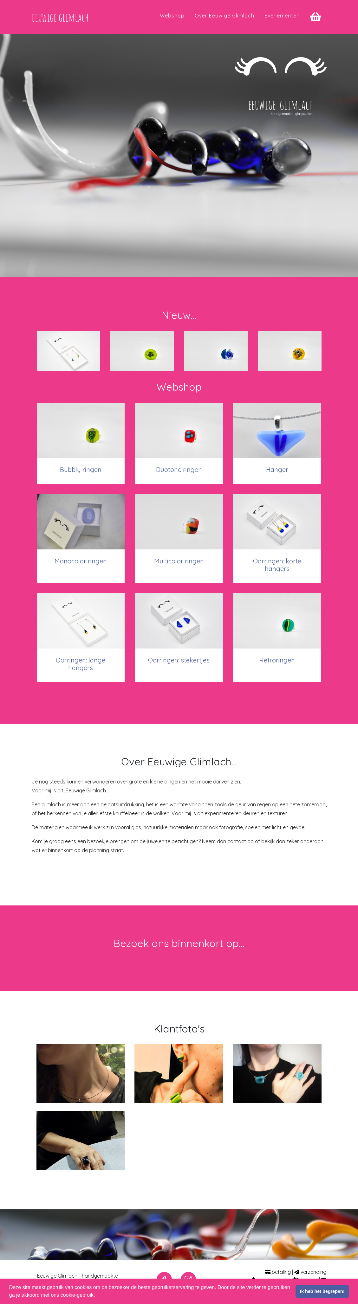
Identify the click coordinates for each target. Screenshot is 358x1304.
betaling (278, 1272)
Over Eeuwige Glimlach (224, 19)
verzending (310, 1272)
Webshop (172, 19)
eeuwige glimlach (68, 20)
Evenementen (282, 19)
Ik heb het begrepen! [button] (322, 1291)
